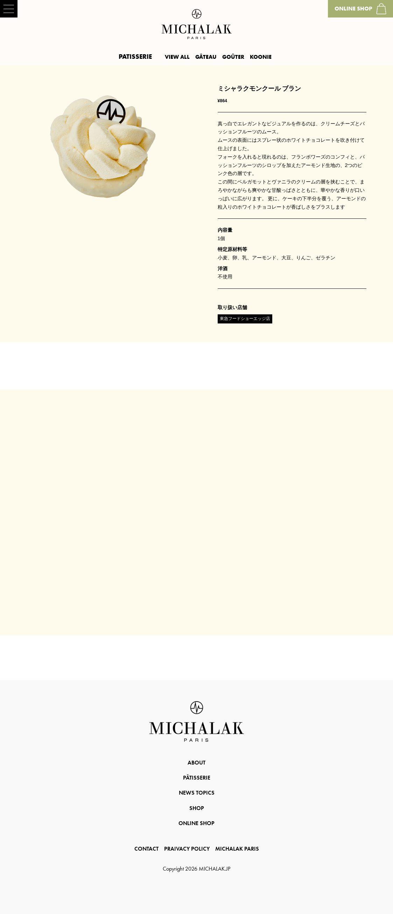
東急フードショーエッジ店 (245, 318)
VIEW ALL (177, 57)
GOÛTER (233, 57)
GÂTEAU (206, 57)
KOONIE (261, 57)
